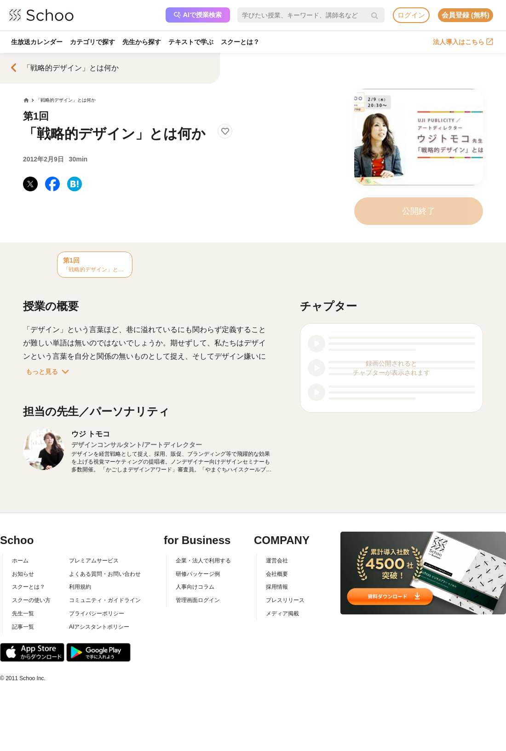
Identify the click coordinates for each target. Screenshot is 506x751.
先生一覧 (23, 613)
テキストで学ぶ (190, 42)
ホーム (20, 560)
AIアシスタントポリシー (99, 627)
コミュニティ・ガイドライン (105, 600)
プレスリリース (285, 600)
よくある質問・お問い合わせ (105, 574)
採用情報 (277, 587)
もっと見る (49, 371)
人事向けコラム (195, 587)
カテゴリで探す (92, 42)
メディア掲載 (282, 613)
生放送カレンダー (37, 42)
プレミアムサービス (94, 560)
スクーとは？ (240, 42)
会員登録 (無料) (465, 15)
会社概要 (277, 574)
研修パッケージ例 (198, 574)
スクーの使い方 (31, 600)
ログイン (411, 15)
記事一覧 (23, 627)
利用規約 (80, 587)
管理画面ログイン (198, 600)
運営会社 (277, 560)
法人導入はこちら (463, 42)
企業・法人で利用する (203, 560)
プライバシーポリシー (96, 613)
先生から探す (141, 42)
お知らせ (23, 574)
